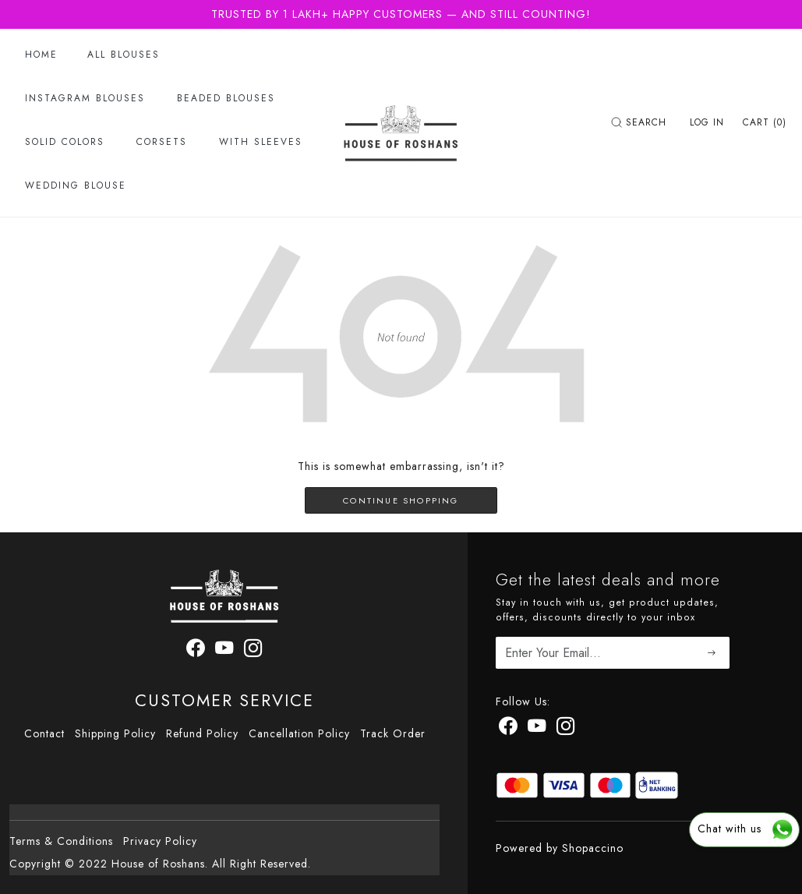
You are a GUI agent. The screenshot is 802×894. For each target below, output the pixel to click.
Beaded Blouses (226, 98)
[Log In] (707, 122)
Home (41, 55)
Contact (44, 733)
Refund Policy (202, 733)
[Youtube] (537, 729)
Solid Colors (64, 142)
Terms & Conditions (61, 841)
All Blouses (123, 55)
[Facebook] (508, 729)
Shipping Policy (115, 733)
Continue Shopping (400, 500)
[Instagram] (565, 729)
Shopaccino (593, 848)
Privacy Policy (160, 841)
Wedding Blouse (75, 185)
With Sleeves (260, 142)
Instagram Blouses (85, 98)
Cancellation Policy (299, 733)
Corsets (161, 142)
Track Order (393, 733)
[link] (640, 122)
